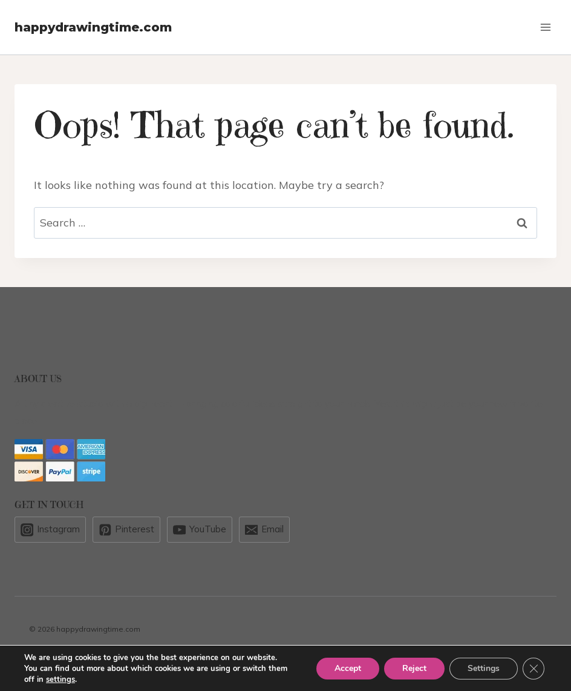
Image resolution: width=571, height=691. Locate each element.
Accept (347, 668)
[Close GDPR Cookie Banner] (533, 668)
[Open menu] (545, 27)
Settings (484, 668)
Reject (414, 668)
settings (60, 679)
